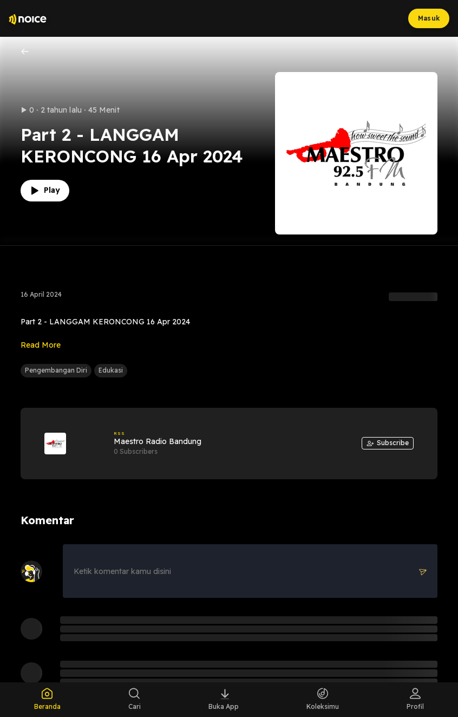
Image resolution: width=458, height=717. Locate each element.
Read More (41, 345)
